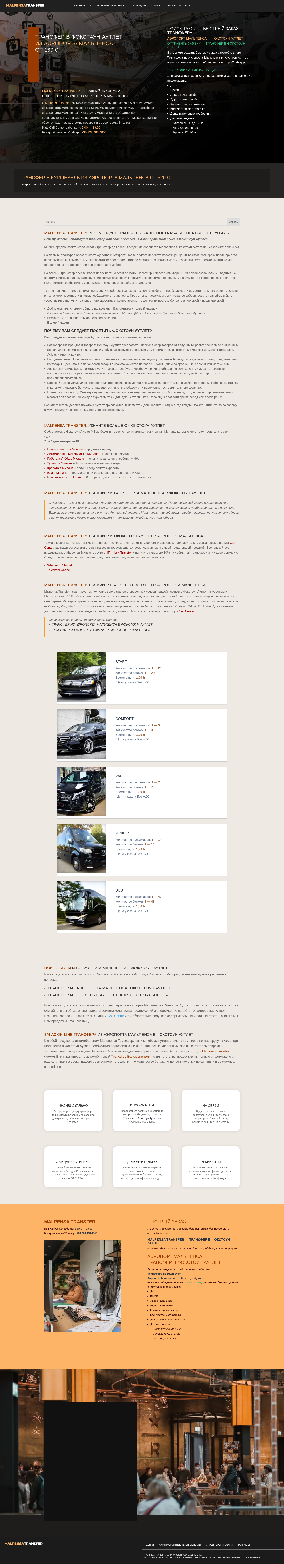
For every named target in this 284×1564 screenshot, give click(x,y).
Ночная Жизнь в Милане (65, 477)
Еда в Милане (57, 472)
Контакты (244, 1544)
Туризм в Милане (59, 463)
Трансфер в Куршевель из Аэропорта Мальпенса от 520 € (95, 177)
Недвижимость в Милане (65, 449)
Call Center (116, 1016)
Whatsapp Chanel (59, 565)
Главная (149, 1544)
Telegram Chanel (59, 570)
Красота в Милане (60, 468)
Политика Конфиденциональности (179, 1544)
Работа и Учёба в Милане (65, 458)
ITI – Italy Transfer (119, 552)
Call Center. (187, 611)
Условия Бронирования (219, 1544)
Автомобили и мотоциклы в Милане (73, 454)
